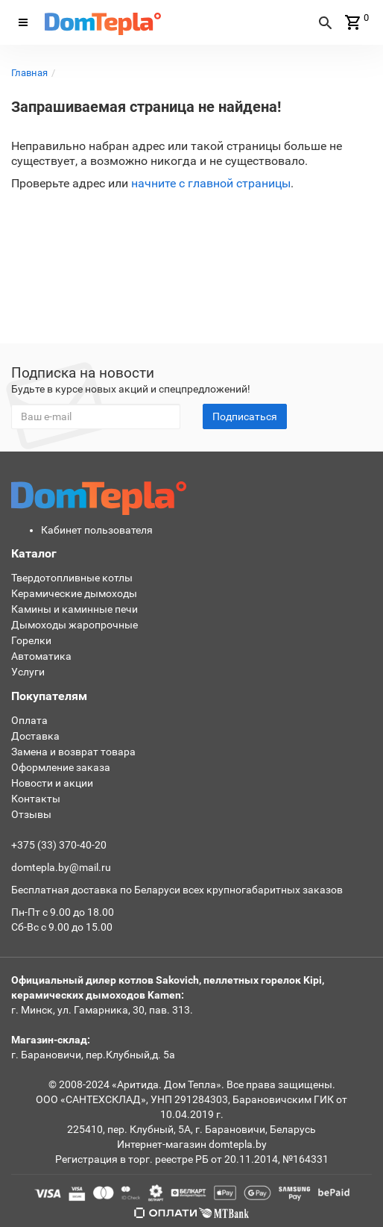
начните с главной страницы (211, 183)
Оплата (29, 720)
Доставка (35, 736)
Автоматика (41, 656)
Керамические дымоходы (74, 593)
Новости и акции (52, 783)
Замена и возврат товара (73, 752)
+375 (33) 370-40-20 (59, 845)
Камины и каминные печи (74, 609)
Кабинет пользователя (97, 530)
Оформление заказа (60, 767)
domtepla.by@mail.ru (61, 867)
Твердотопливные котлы (72, 578)
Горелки (31, 640)
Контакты (35, 799)
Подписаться (244, 416)
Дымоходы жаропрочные (74, 625)
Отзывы (31, 814)
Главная (29, 72)
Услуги (28, 672)
